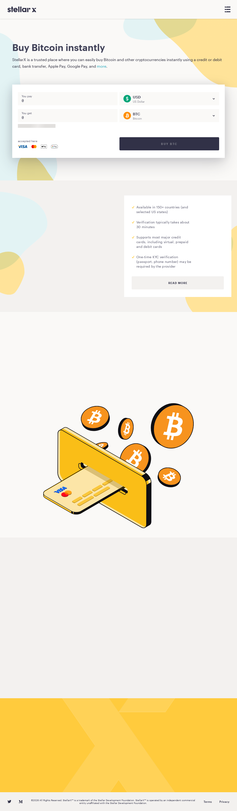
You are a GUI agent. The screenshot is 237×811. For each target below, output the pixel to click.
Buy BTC (169, 143)
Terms (208, 801)
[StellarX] (22, 9)
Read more (177, 283)
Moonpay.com (55, 236)
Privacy (224, 801)
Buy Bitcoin (30, 388)
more (101, 66)
